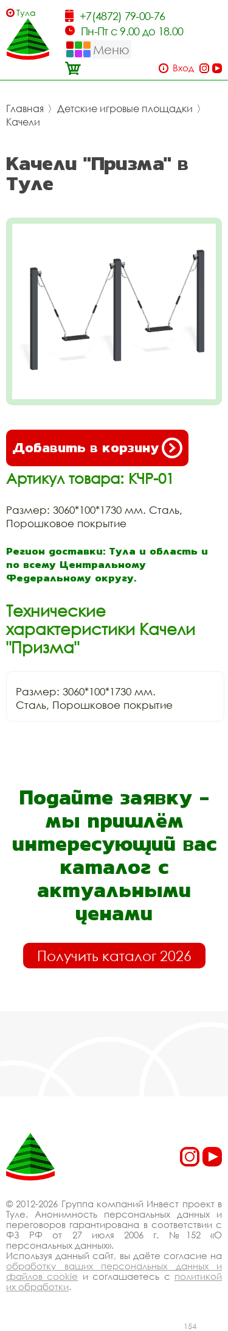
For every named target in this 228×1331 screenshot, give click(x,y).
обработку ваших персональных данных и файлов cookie (114, 1271)
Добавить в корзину (97, 448)
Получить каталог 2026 (114, 955)
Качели (23, 122)
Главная (25, 108)
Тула (26, 12)
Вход (183, 68)
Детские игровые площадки (125, 108)
